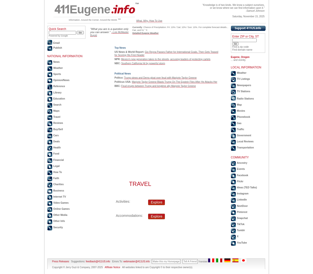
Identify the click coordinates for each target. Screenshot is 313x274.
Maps (56, 111)
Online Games (61, 209)
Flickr (240, 181)
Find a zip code (240, 47)
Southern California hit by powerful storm (143, 63)
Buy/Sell (58, 129)
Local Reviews (245, 141)
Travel (56, 117)
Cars (56, 135)
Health (57, 147)
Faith (56, 178)
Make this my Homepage (166, 261)
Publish (57, 47)
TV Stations (243, 91)
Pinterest (242, 212)
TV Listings (243, 79)
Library (57, 92)
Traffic (240, 129)
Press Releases (60, 261)
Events (241, 169)
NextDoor (242, 206)
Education (59, 98)
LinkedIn (242, 199)
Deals (56, 141)
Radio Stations (245, 98)
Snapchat (242, 218)
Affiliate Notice (112, 267)
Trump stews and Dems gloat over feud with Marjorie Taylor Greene (160, 77)
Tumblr (241, 230)
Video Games (61, 202)
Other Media (60, 215)
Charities (58, 184)
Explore (156, 202)
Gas (239, 123)
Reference (59, 86)
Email (56, 43)
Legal (56, 166)
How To (57, 172)
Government (244, 135)
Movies (241, 111)
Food (56, 153)
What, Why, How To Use (149, 20)
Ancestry (242, 163)
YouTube (242, 242)
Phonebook (243, 117)
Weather (58, 68)
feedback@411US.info (97, 261)
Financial (58, 160)
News (56, 62)
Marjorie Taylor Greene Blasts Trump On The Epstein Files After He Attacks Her (174, 82)
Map (239, 104)
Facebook (242, 175)
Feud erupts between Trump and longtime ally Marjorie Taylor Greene (158, 86)
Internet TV (59, 196)
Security (58, 227)
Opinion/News (61, 80)
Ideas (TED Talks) (247, 187)
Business (58, 190)
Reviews (58, 123)
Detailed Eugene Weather (145, 33)
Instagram (243, 193)
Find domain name (242, 49)
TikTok (241, 224)
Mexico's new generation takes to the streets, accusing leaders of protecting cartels (166, 59)
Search (57, 104)
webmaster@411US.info (136, 261)
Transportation (245, 147)
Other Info (59, 221)
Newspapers (244, 85)
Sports (57, 74)
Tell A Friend (190, 261)
